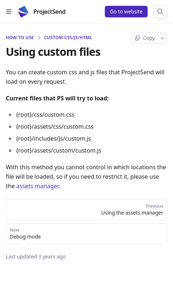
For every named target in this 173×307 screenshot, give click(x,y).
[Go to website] (126, 11)
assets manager (37, 186)
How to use (20, 38)
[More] (162, 38)
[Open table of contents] (9, 11)
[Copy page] (145, 38)
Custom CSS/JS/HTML (68, 38)
